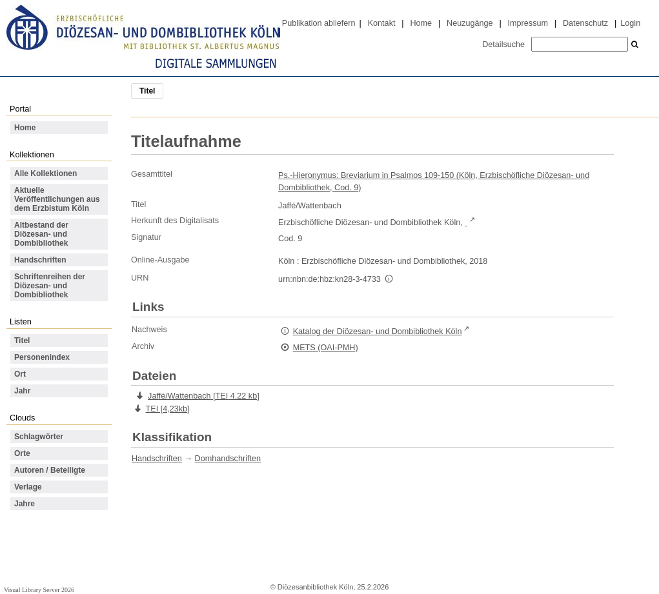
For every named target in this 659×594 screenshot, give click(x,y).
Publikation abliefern (319, 23)
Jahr (22, 390)
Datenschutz (585, 23)
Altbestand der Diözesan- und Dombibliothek (41, 234)
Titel (22, 340)
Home (421, 23)
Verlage (28, 486)
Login (630, 23)
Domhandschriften (228, 458)
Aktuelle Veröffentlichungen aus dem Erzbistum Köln (57, 199)
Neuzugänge (470, 23)
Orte (22, 453)
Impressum (528, 23)
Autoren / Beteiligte (49, 470)
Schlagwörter (38, 436)
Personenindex (42, 357)
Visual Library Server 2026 (39, 589)
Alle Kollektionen (45, 173)
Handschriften (40, 259)
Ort (20, 374)
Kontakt (382, 23)
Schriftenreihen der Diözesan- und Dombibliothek (49, 285)
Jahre (24, 503)
